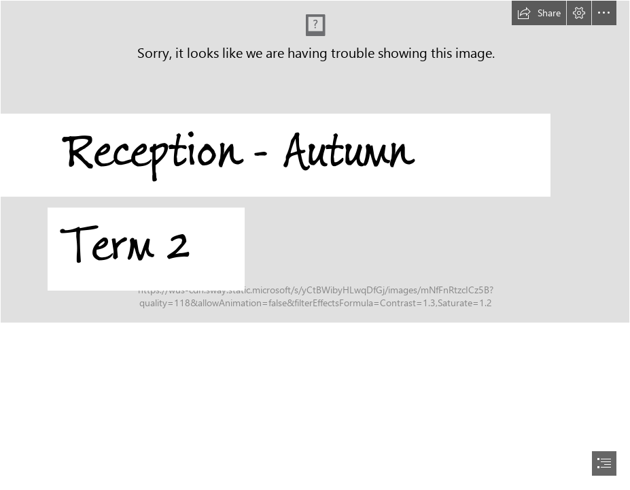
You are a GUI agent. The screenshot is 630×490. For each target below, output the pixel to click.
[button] (539, 13)
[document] (315, 245)
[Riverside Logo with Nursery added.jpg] (315, 169)
